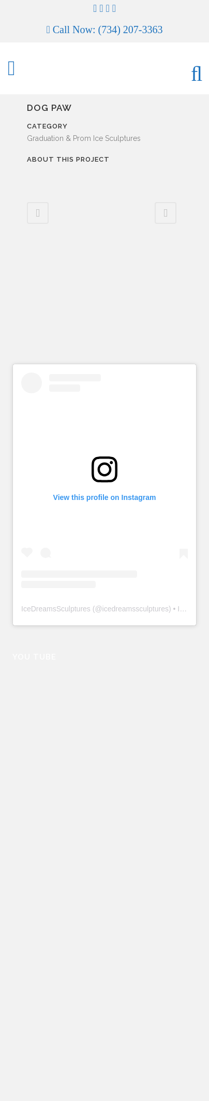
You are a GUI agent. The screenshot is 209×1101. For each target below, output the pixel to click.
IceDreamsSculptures (56, 609)
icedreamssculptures (135, 609)
